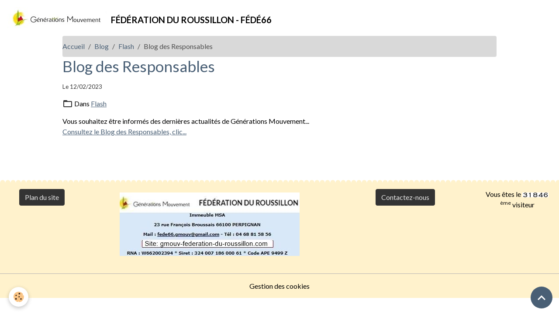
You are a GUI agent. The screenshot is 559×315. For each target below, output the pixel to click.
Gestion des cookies (279, 286)
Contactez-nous (405, 197)
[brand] (139, 18)
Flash (126, 46)
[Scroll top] (541, 297)
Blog (101, 46)
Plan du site (42, 197)
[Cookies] (18, 297)
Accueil (73, 46)
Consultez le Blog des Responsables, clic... (124, 131)
